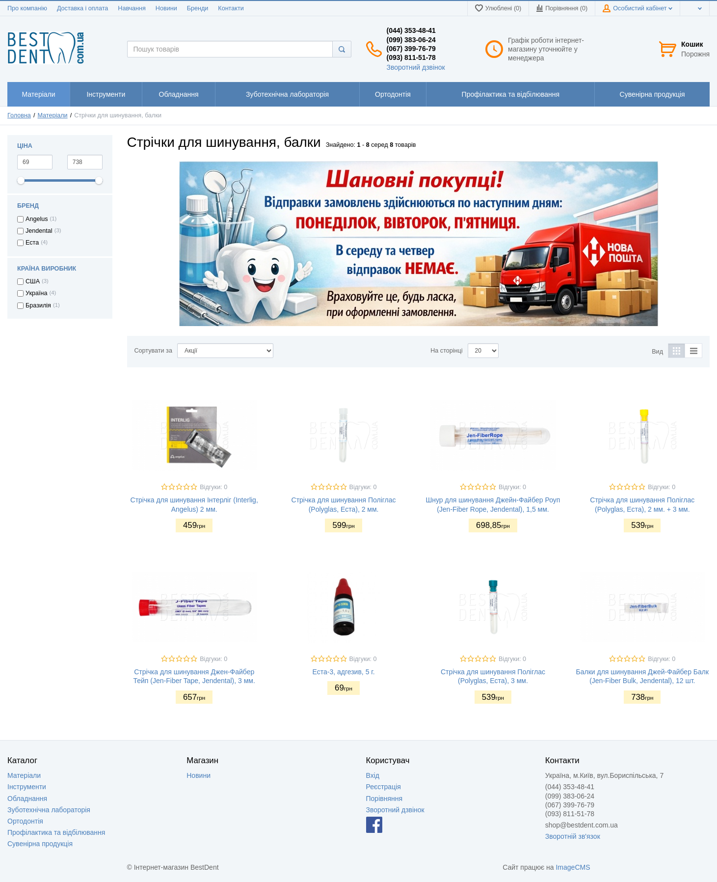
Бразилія (38, 305)
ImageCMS (573, 867)
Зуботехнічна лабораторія (48, 810)
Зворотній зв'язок (572, 836)
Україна (36, 293)
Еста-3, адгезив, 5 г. (344, 672)
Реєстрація (383, 787)
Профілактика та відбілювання (56, 832)
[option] (418, 243)
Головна (19, 115)
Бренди (198, 8)
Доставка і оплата (82, 8)
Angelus (37, 219)
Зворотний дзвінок (416, 67)
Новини (166, 8)
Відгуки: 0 (213, 487)
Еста (32, 242)
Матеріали (52, 115)
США (33, 281)
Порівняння (384, 798)
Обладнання (27, 798)
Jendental (39, 230)
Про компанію (27, 8)
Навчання (132, 8)
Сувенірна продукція (40, 844)
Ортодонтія (25, 821)
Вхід (372, 775)
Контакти (230, 8)
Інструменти (26, 787)
